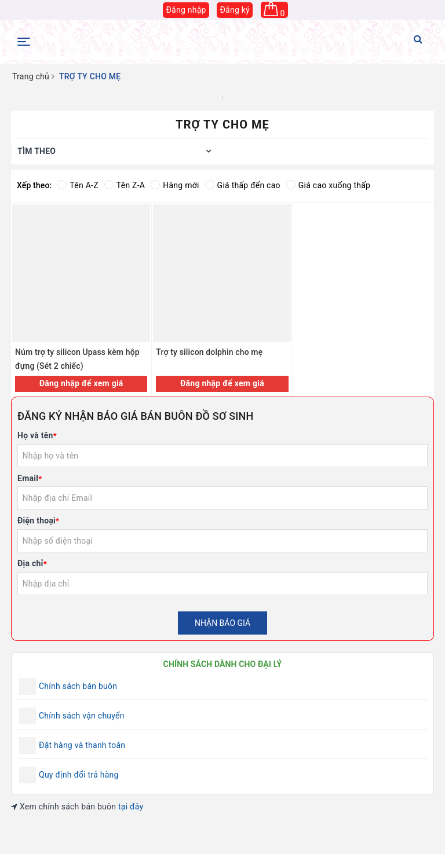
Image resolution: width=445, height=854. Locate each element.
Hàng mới (175, 185)
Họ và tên (37, 435)
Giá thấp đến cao (242, 185)
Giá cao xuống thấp (328, 185)
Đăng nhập (186, 9)
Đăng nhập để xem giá (81, 383)
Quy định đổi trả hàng (79, 774)
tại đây (130, 806)
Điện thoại (38, 520)
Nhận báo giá (222, 623)
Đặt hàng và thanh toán (82, 745)
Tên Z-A (124, 185)
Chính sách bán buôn (78, 686)
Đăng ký (235, 9)
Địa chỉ (32, 563)
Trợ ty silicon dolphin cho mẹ (209, 352)
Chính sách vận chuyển (82, 715)
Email (29, 478)
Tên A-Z (77, 185)
